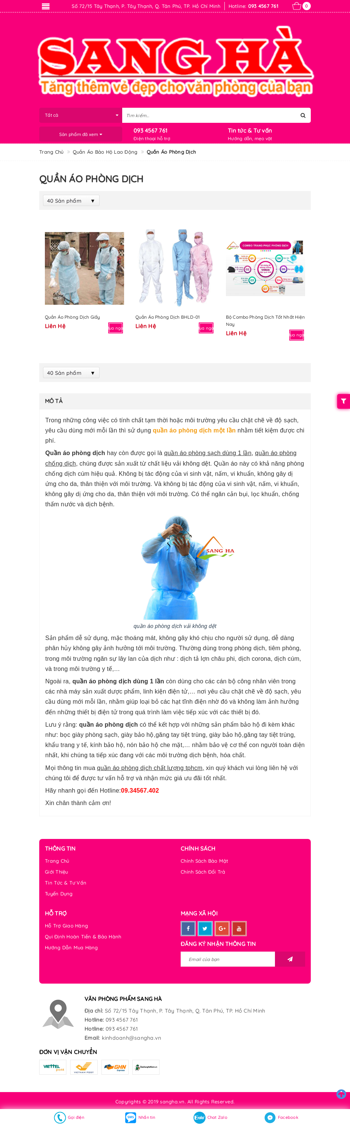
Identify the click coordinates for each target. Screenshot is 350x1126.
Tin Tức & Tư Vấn (65, 883)
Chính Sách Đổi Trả (203, 872)
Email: (92, 1037)
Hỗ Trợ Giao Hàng (66, 926)
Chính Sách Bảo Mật (205, 861)
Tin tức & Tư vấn (250, 130)
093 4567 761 (150, 130)
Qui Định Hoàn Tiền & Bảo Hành (83, 936)
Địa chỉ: (93, 1010)
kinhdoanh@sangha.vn (131, 1037)
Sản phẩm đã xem (80, 134)
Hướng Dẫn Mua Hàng (71, 947)
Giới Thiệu (56, 872)
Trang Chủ (57, 861)
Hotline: (94, 1019)
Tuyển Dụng (59, 894)
